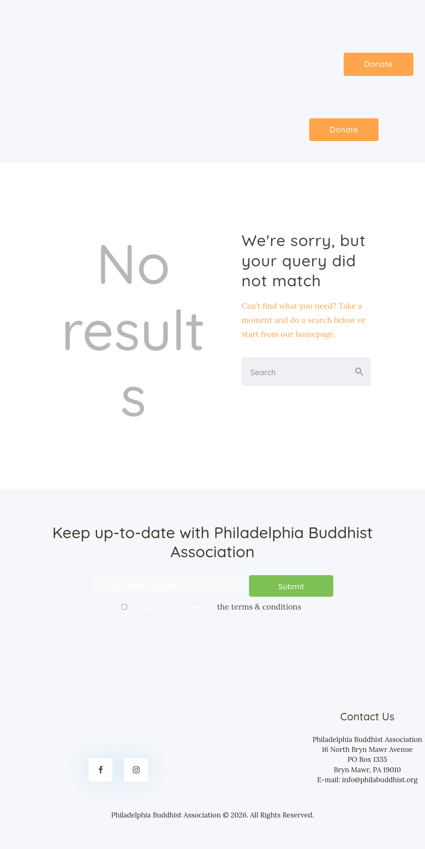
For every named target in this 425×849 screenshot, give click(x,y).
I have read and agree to (212, 606)
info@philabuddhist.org (380, 779)
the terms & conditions (259, 607)
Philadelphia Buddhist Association (166, 815)
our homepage (307, 334)
